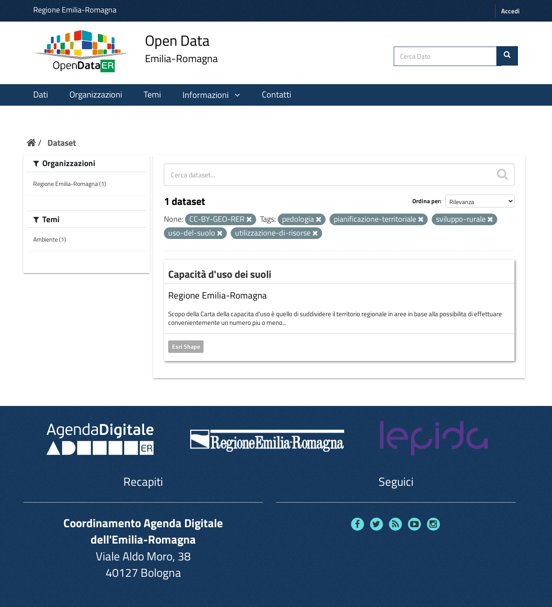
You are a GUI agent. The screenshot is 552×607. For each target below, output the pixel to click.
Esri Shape (186, 346)
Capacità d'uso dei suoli (219, 274)
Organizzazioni (95, 94)
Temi (152, 94)
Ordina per (426, 200)
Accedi (510, 11)
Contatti (276, 94)
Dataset (61, 142)
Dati (40, 94)
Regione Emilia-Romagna (74, 10)
